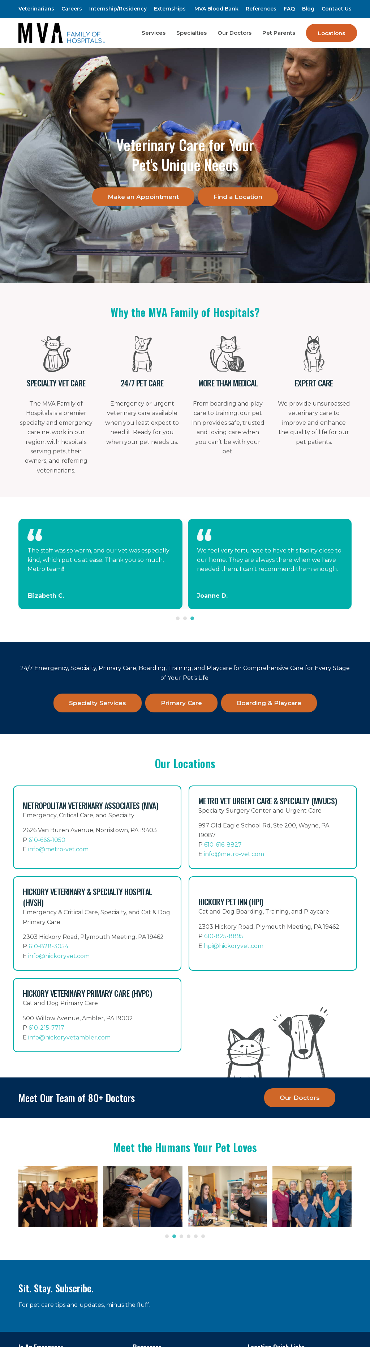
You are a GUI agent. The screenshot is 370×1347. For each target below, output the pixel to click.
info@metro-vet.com (58, 849)
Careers (71, 8)
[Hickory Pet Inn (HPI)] (272, 923)
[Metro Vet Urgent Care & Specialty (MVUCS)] (272, 827)
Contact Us (337, 8)
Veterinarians (36, 8)
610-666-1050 (47, 839)
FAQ (289, 8)
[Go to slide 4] (188, 1236)
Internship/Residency (118, 8)
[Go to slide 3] (192, 618)
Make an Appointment (143, 196)
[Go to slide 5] (196, 1236)
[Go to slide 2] (185, 618)
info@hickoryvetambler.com (69, 1037)
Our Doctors (300, 1097)
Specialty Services (97, 703)
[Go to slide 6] (203, 1236)
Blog (308, 8)
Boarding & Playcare (269, 703)
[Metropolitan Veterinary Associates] (97, 827)
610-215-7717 (46, 1027)
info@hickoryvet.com (59, 956)
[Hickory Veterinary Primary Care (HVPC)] (97, 1015)
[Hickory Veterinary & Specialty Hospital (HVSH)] (97, 923)
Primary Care (181, 703)
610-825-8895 (224, 936)
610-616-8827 (223, 844)
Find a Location (238, 196)
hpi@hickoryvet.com (233, 946)
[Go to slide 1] (178, 618)
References (261, 8)
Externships (170, 8)
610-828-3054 (48, 946)
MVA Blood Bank (216, 8)
